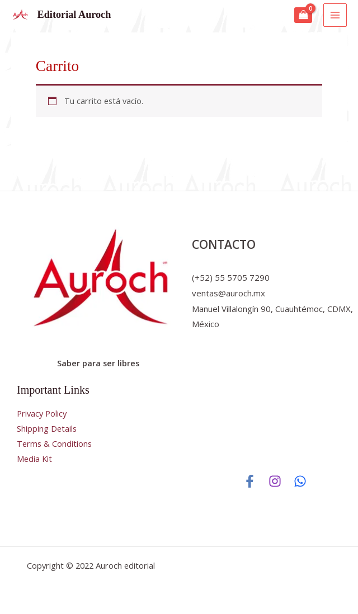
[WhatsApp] (300, 481)
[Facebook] (250, 481)
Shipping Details (47, 428)
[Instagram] (275, 481)
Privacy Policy (42, 413)
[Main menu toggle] (335, 15)
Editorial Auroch (74, 14)
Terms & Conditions (54, 443)
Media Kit (34, 458)
